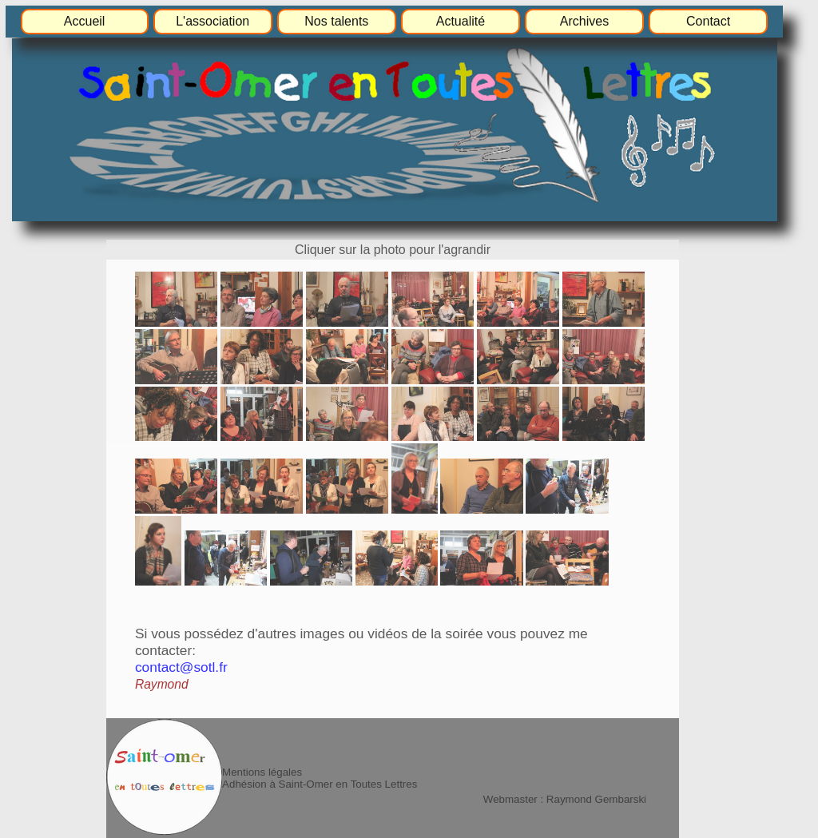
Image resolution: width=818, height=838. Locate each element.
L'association (212, 21)
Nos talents (336, 21)
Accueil (84, 21)
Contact (708, 21)
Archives (584, 21)
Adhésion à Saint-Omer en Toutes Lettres (319, 784)
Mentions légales (262, 772)
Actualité (460, 21)
